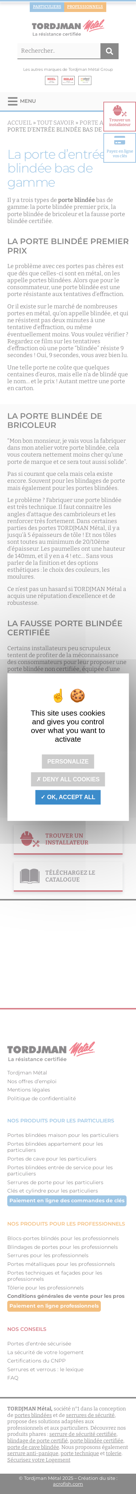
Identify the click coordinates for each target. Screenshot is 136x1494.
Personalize (68, 761)
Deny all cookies (68, 779)
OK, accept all (68, 797)
